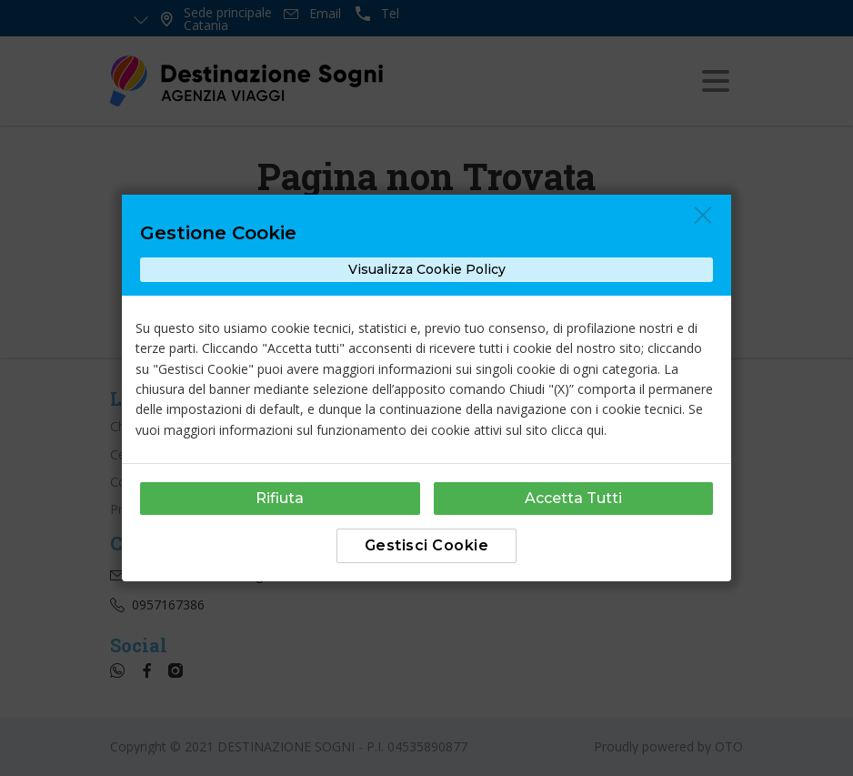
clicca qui (577, 429)
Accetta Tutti (573, 498)
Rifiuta (280, 498)
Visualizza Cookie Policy (427, 269)
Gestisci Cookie (427, 545)
